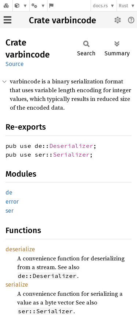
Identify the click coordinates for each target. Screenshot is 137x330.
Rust (123, 5)
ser (9, 210)
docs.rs (100, 5)
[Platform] (38, 5)
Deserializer (71, 145)
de (8, 192)
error (12, 201)
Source (14, 63)
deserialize (20, 249)
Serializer (71, 154)
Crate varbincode (62, 20)
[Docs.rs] (6, 5)
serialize (16, 284)
